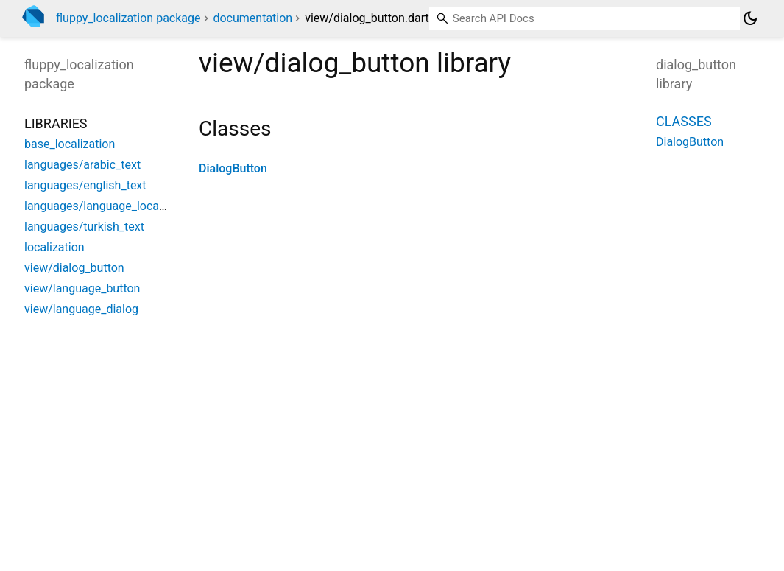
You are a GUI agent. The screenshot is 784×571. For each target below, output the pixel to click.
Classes (684, 121)
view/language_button (82, 288)
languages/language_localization (110, 206)
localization (54, 247)
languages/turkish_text (84, 227)
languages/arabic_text (82, 165)
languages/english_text (85, 185)
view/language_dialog (81, 309)
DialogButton (233, 168)
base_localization (69, 144)
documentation (252, 18)
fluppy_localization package (128, 18)
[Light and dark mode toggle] (750, 18)
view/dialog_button (74, 268)
